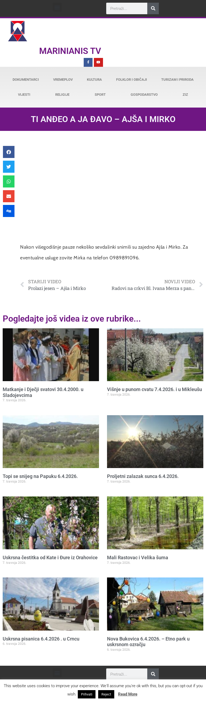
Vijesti (24, 95)
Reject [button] (106, 694)
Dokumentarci (26, 80)
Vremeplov (63, 80)
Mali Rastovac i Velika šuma (137, 557)
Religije (62, 95)
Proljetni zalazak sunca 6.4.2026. (143, 476)
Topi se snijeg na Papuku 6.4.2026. (40, 476)
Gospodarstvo (144, 95)
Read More (127, 694)
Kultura (94, 80)
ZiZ (185, 95)
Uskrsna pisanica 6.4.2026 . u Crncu (41, 639)
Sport (100, 95)
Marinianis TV (70, 51)
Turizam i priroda (177, 80)
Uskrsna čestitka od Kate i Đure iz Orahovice (50, 557)
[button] (57, 7)
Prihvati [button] (86, 694)
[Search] (153, 8)
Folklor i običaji (131, 80)
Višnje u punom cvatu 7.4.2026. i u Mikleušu (154, 389)
